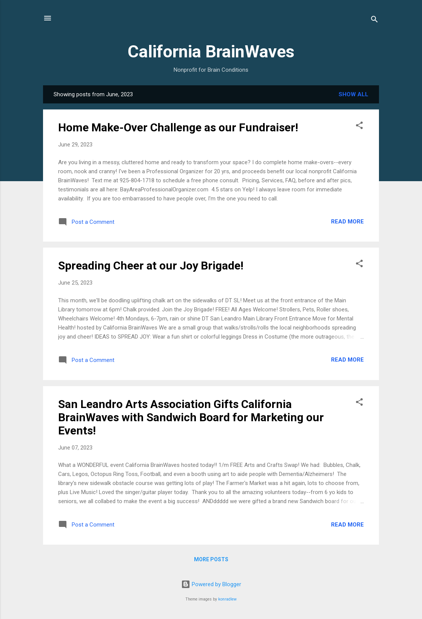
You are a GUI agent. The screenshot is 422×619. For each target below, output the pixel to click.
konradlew (227, 599)
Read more (347, 221)
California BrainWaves (211, 52)
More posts (211, 559)
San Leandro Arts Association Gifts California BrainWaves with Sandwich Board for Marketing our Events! (191, 417)
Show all (353, 94)
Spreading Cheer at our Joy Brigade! (150, 265)
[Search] (374, 20)
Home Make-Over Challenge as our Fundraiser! (178, 127)
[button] (359, 126)
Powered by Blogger (211, 584)
